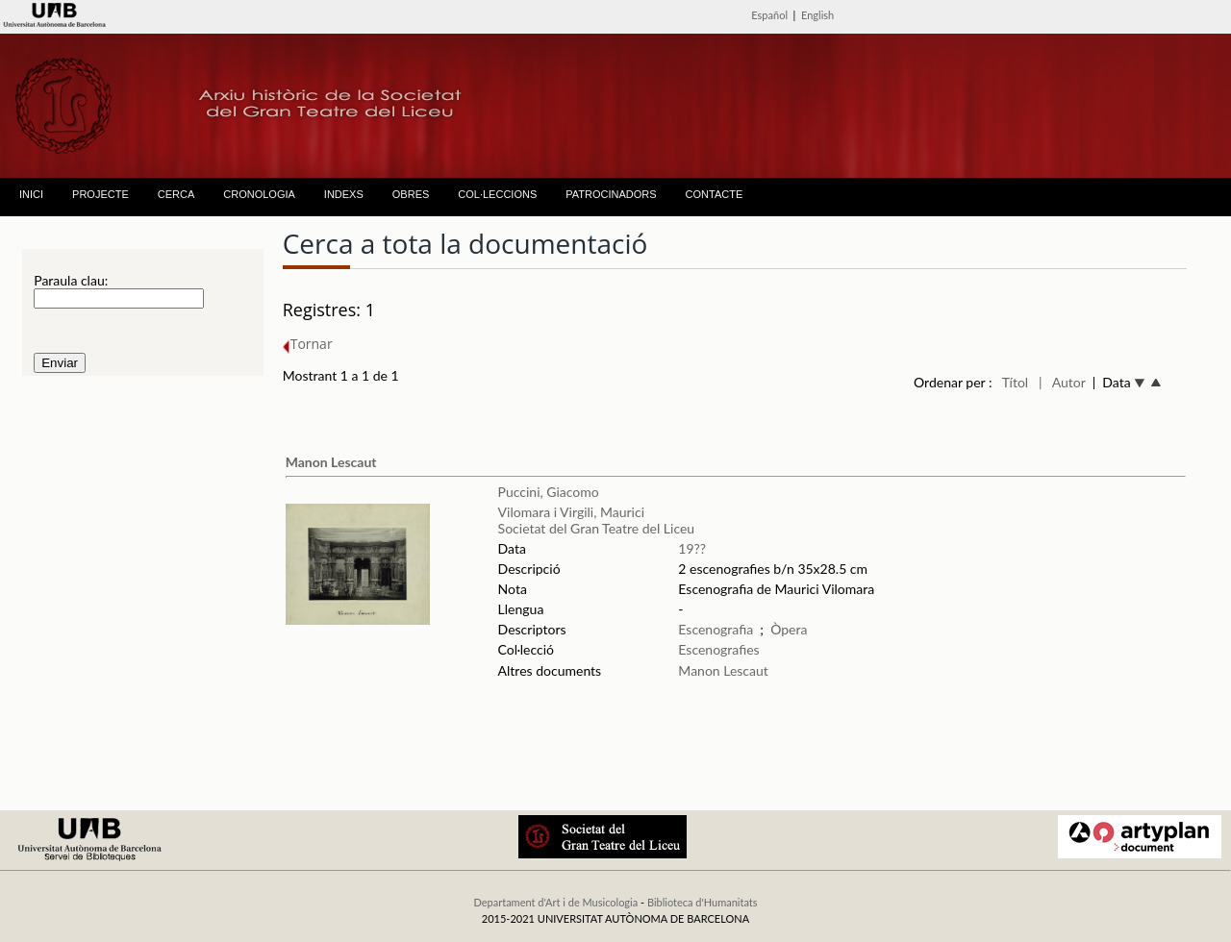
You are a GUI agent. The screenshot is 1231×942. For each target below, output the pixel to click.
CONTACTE (714, 194)
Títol (1015, 382)
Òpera (788, 629)
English (817, 15)
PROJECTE (100, 194)
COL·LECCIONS (497, 194)
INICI (31, 194)
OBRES (411, 194)
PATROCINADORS (610, 194)
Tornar (308, 344)
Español (769, 15)
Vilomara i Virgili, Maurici (571, 512)
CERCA (176, 194)
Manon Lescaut (331, 462)
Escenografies (718, 649)
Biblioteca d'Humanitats (702, 902)
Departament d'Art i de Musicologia (555, 902)
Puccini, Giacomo (548, 491)
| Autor (1062, 382)
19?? (692, 548)
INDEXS (344, 194)
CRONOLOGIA (259, 194)
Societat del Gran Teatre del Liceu (596, 528)
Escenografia (715, 629)
